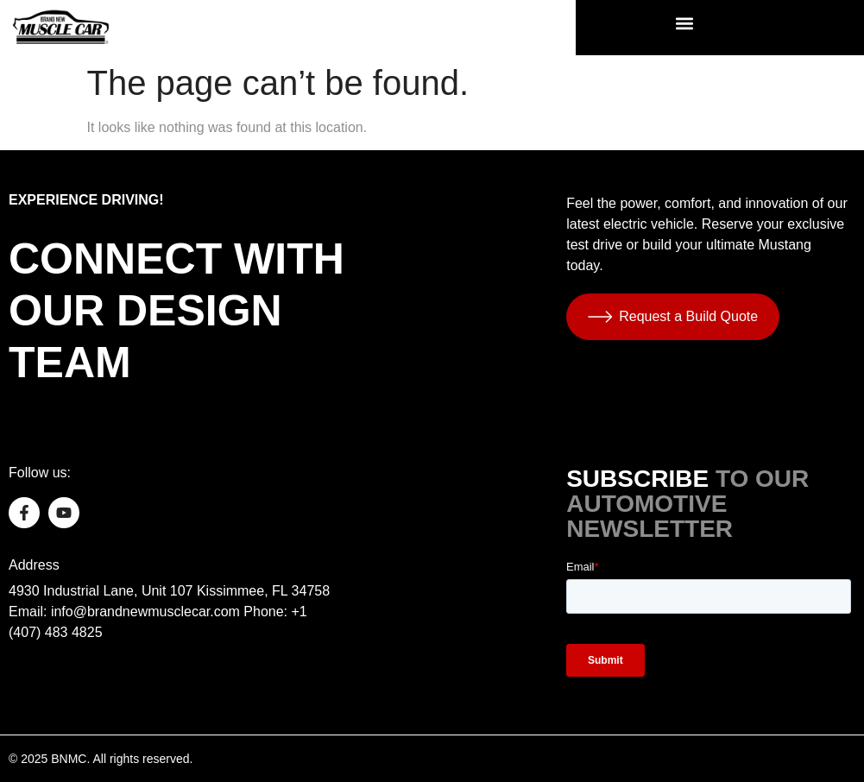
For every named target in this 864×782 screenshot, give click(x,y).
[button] (684, 23)
